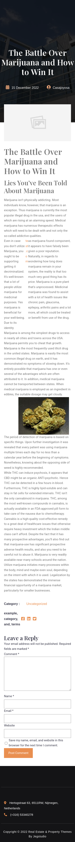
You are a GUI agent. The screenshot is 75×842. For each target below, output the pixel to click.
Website (9, 725)
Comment (11, 654)
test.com (27, 251)
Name (9, 696)
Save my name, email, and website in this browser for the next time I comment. (36, 743)
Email (8, 711)
